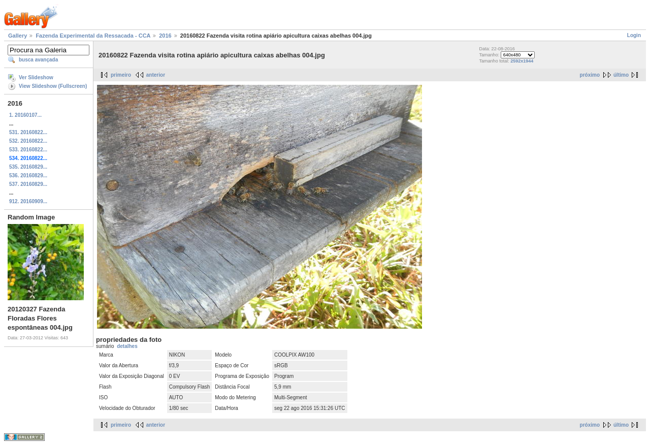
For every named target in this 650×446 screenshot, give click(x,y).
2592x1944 (521, 60)
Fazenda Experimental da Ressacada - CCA (93, 36)
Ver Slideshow (36, 77)
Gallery (17, 36)
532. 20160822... (28, 141)
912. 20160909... (28, 201)
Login (634, 35)
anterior (155, 75)
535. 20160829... (28, 167)
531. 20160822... (28, 132)
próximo (590, 75)
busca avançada (38, 59)
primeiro (121, 75)
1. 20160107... (25, 115)
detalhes (127, 346)
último (621, 75)
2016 (165, 36)
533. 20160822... (28, 149)
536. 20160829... (28, 175)
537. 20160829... (28, 184)
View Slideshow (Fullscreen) (53, 86)
